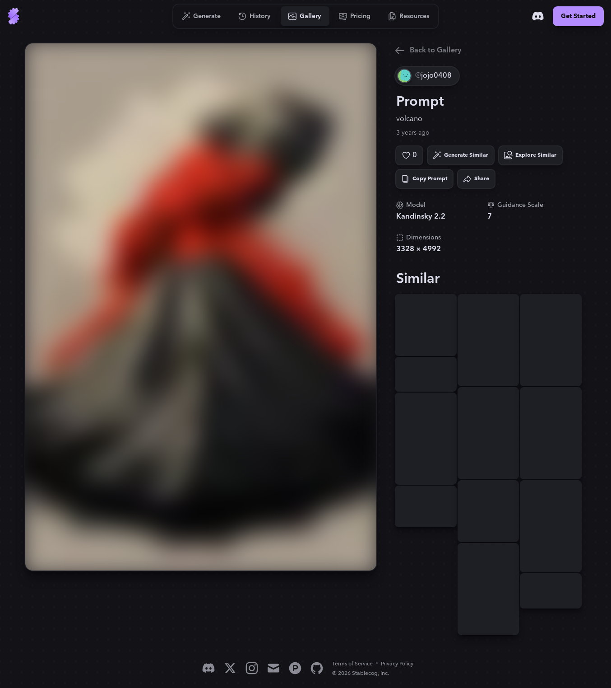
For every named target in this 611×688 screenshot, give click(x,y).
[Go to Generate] (201, 16)
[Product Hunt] (295, 668)
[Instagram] (252, 668)
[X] (230, 668)
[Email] (273, 668)
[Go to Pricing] (355, 16)
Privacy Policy (397, 664)
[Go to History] (255, 16)
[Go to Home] (13, 16)
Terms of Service (352, 664)
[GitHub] (317, 668)
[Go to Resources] (409, 16)
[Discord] (538, 16)
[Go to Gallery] (305, 16)
